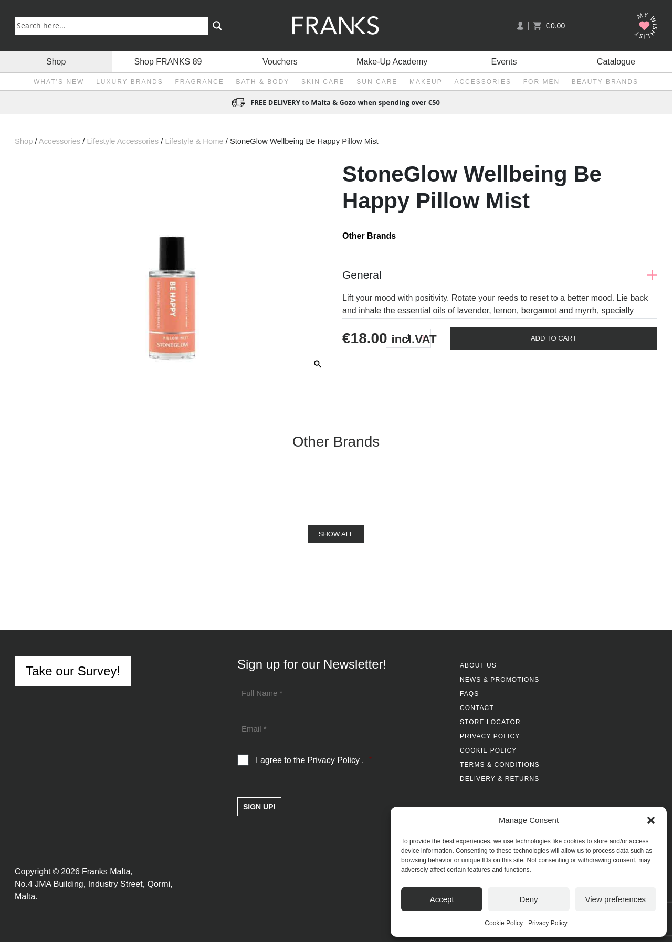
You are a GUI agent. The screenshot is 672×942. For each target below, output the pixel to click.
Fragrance (199, 82)
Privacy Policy (548, 923)
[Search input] (114, 25)
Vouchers (280, 61)
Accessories (482, 82)
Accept (442, 899)
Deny (528, 899)
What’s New (59, 82)
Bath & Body (262, 82)
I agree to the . (314, 760)
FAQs (469, 693)
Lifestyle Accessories (123, 141)
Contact (477, 708)
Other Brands (369, 235)
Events (504, 61)
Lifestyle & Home (194, 141)
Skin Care (323, 82)
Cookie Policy (504, 923)
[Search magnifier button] (217, 26)
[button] (651, 820)
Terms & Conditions (500, 764)
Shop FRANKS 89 (168, 61)
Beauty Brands (605, 82)
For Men (541, 82)
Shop (56, 61)
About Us (478, 665)
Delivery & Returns (499, 778)
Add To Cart (553, 338)
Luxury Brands (129, 82)
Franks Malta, (107, 871)
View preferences (615, 899)
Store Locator (490, 722)
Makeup (426, 82)
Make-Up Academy (391, 61)
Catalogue (616, 61)
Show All (336, 534)
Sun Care (376, 82)
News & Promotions (499, 679)
